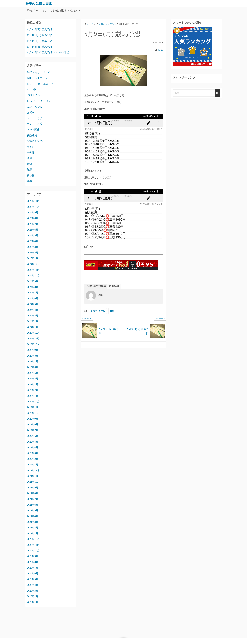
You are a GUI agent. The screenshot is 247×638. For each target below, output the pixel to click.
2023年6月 (32, 367)
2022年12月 (33, 401)
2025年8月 (32, 218)
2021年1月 (32, 533)
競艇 (29, 158)
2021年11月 (33, 476)
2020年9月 (32, 556)
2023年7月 (32, 361)
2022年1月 (32, 464)
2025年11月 (33, 201)
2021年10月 (33, 481)
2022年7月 (32, 430)
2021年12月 (33, 470)
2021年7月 (32, 499)
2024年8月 (32, 287)
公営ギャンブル (98, 311)
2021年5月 (32, 510)
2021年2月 (32, 527)
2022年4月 (32, 447)
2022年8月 (32, 424)
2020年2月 (32, 596)
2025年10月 (33, 206)
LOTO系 (31, 89)
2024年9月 (32, 281)
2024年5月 (32, 304)
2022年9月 (32, 418)
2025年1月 (32, 258)
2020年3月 (32, 590)
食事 (29, 181)
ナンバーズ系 (34, 123)
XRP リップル (35, 106)
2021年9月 (32, 487)
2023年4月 (32, 378)
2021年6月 (32, 504)
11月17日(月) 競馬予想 (39, 29)
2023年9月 (32, 350)
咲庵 (160, 49)
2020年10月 (33, 550)
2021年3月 (32, 522)
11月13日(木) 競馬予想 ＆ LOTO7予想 (48, 52)
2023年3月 (32, 384)
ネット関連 (33, 129)
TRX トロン (33, 95)
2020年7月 (32, 567)
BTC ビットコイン (37, 78)
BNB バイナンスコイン (40, 72)
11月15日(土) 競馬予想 (39, 41)
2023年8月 (32, 355)
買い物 (30, 175)
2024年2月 (32, 321)
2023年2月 (32, 390)
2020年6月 (32, 573)
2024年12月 (33, 264)
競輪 (29, 164)
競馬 (112, 311)
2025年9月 (32, 212)
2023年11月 (33, 338)
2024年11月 (33, 269)
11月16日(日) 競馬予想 (39, 35)
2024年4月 (32, 310)
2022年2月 (32, 459)
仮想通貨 (32, 135)
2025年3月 (32, 246)
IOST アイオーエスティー (41, 84)
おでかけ (32, 112)
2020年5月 (32, 579)
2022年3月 (32, 453)
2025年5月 (32, 235)
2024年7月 (32, 292)
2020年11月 (33, 545)
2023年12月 (33, 332)
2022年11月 (33, 407)
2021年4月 (32, 516)
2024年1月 (32, 327)
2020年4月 (32, 585)
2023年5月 (32, 373)
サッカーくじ (34, 118)
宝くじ (30, 146)
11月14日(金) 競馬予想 (39, 46)
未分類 (30, 152)
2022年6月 (32, 436)
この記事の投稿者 (96, 286)
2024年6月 (32, 298)
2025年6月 (32, 229)
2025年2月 (32, 252)
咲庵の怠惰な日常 (40, 3)
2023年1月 (32, 396)
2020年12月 (33, 539)
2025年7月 (32, 224)
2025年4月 (32, 241)
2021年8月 (32, 493)
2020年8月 (32, 562)
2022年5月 (32, 441)
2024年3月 (32, 315)
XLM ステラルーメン (39, 101)
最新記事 (114, 286)
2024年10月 (33, 275)
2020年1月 (32, 602)
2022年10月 (33, 413)
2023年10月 (33, 344)
